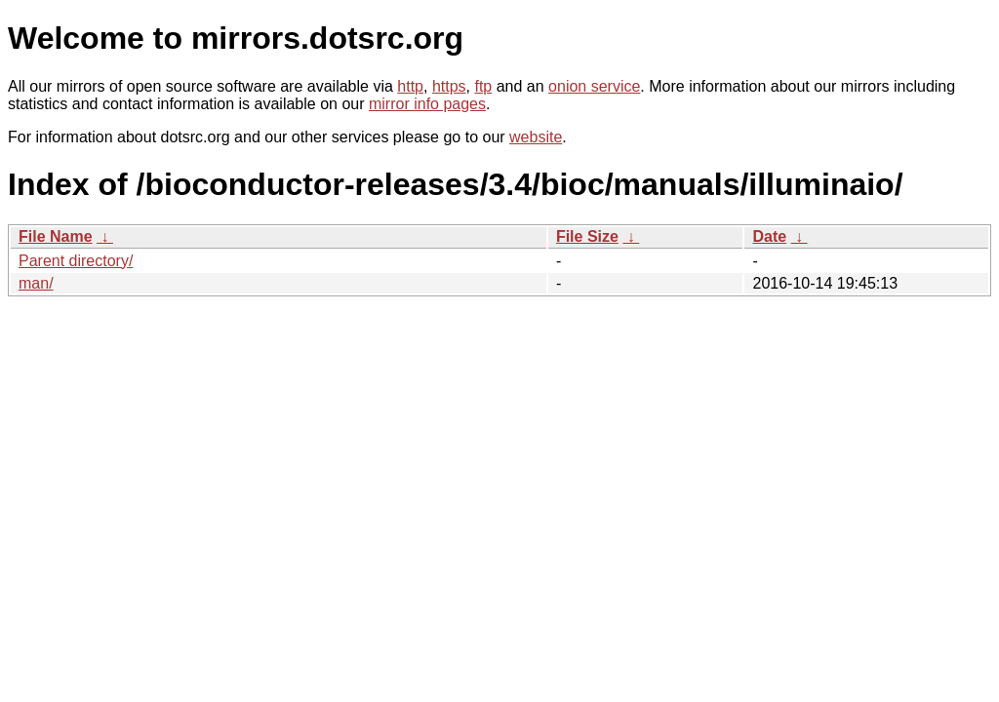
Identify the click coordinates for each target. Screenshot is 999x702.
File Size (587, 236)
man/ (36, 283)
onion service (594, 86)
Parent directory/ (76, 261)
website (535, 137)
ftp (483, 86)
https (449, 86)
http (410, 86)
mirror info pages (427, 104)
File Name (56, 236)
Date (769, 236)
